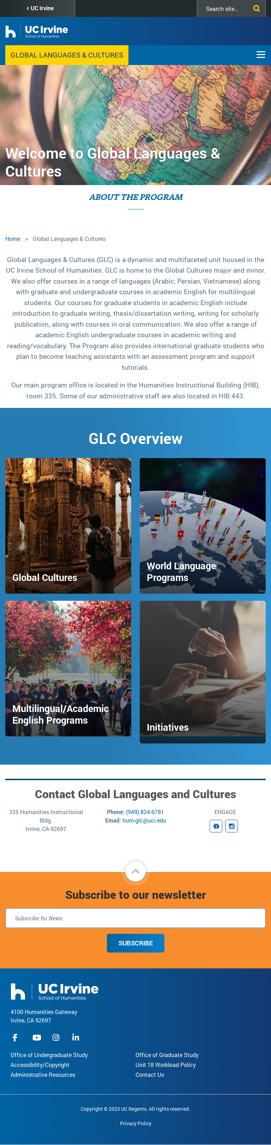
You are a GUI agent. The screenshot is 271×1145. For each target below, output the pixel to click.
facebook (17, 1037)
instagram (57, 1037)
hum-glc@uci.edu (144, 820)
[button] (135, 871)
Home (12, 238)
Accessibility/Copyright (40, 1064)
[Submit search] (255, 7)
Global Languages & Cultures (67, 54)
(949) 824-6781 (145, 811)
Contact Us (150, 1074)
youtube (36, 1037)
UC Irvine (42, 8)
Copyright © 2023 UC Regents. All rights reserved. (135, 1108)
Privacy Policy (135, 1123)
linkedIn (76, 1037)
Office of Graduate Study (167, 1054)
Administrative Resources (43, 1074)
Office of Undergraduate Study (49, 1054)
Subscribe (136, 943)
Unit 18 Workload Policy (166, 1064)
